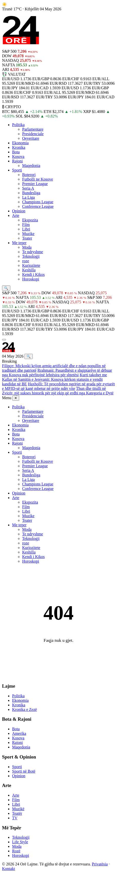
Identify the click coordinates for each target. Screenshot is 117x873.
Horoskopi (30, 279)
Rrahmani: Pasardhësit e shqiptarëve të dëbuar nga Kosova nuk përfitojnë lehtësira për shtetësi (57, 372)
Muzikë (18, 809)
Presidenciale (33, 134)
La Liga (28, 197)
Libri (26, 229)
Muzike (28, 233)
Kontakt (8, 868)
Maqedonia (31, 165)
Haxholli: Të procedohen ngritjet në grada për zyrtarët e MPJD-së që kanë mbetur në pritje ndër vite (58, 386)
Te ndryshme (32, 252)
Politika (18, 125)
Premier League (35, 184)
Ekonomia (20, 143)
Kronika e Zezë (24, 709)
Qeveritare (30, 138)
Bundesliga (31, 193)
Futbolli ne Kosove (37, 179)
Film (26, 224)
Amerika (19, 733)
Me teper (19, 243)
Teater (27, 238)
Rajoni (17, 161)
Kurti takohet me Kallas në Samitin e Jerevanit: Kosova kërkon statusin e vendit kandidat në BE (54, 379)
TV (14, 818)
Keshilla (28, 270)
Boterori (28, 174)
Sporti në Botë (23, 771)
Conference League (38, 206)
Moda (26, 247)
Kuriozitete (31, 265)
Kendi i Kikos (33, 274)
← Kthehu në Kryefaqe (58, 653)
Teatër (17, 813)
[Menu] (4, 339)
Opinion (18, 211)
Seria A (28, 188)
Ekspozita (30, 220)
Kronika (18, 147)
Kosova (18, 156)
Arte (15, 215)
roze (25, 261)
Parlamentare (32, 129)
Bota (16, 152)
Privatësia (100, 864)
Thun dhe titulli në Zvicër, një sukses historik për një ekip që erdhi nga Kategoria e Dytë (57, 390)
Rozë (16, 851)
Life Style (20, 842)
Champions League (37, 202)
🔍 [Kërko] (28, 356)
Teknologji (31, 256)
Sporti (17, 170)
